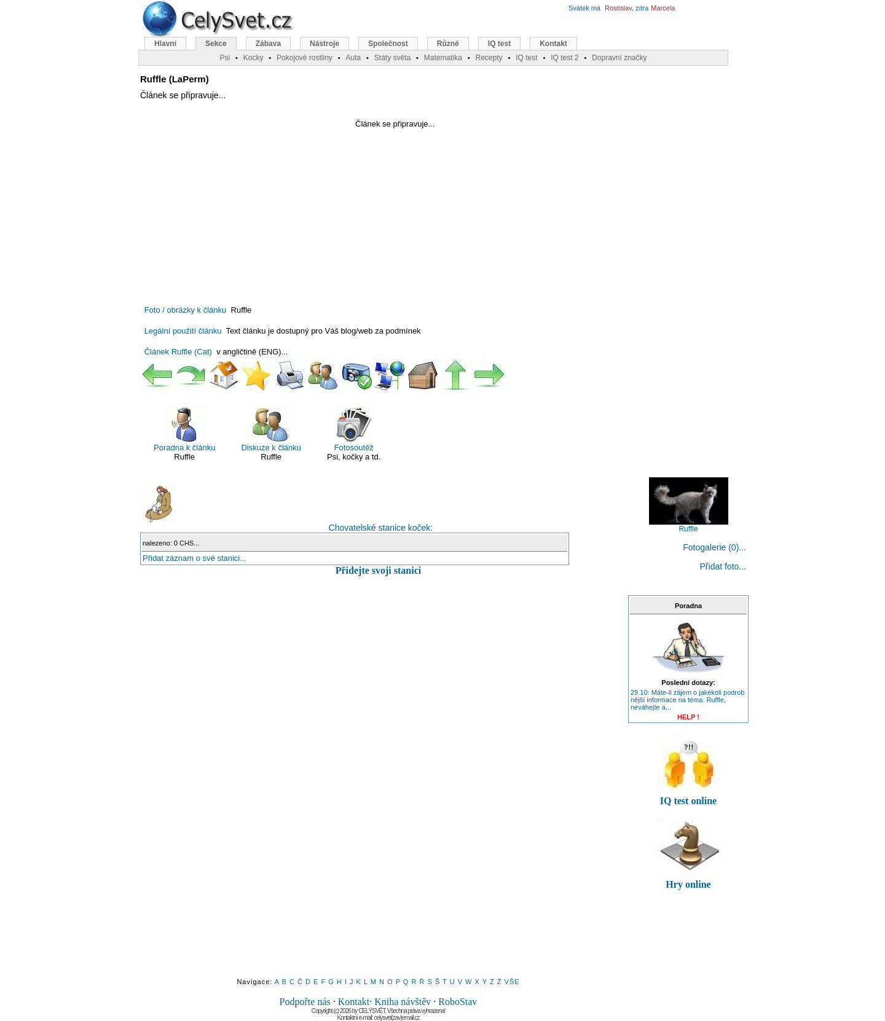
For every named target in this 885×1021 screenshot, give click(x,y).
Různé (448, 43)
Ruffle (688, 525)
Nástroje (324, 43)
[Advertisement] (243, 208)
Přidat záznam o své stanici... (194, 558)
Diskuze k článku (271, 429)
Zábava (268, 43)
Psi (224, 57)
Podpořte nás (305, 1001)
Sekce (216, 43)
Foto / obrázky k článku (185, 310)
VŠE (512, 981)
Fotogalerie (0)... (714, 547)
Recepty (488, 57)
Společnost (388, 43)
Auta (353, 57)
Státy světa (392, 57)
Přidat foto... (723, 566)
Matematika (443, 57)
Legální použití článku (183, 330)
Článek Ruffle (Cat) (178, 351)
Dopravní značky (619, 57)
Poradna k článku (184, 429)
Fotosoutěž (354, 429)
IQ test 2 (564, 57)
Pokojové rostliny (304, 57)
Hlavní (165, 43)
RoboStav (457, 1001)
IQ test (499, 43)
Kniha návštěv (402, 1001)
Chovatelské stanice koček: (286, 509)
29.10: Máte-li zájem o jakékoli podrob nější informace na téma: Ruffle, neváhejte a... (687, 700)
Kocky (253, 57)
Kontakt (354, 1001)
